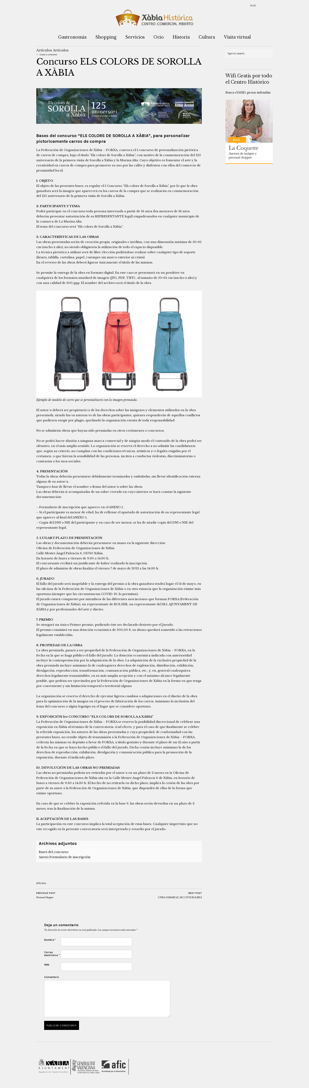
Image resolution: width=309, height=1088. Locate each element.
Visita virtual (237, 37)
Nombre (50, 939)
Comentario (51, 977)
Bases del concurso (53, 852)
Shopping (105, 37)
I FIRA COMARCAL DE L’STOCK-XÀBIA (180, 895)
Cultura (207, 37)
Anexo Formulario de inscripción (64, 857)
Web (46, 964)
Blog (253, 5)
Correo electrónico (52, 954)
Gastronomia (72, 37)
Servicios (135, 37)
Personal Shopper (45, 895)
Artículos (44, 50)
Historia (181, 37)
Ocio (159, 37)
